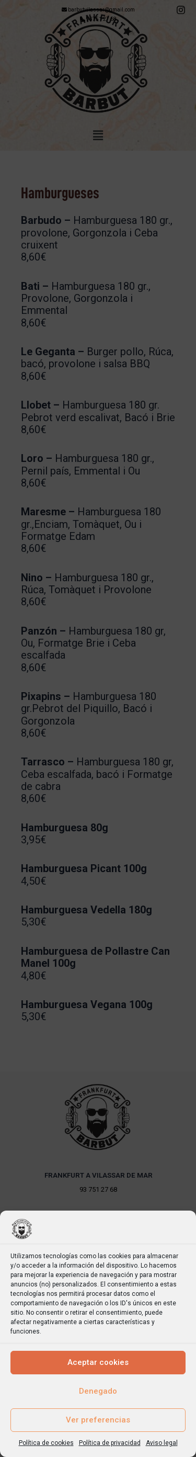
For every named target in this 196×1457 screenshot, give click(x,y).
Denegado (98, 1391)
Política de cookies (46, 1443)
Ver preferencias (98, 1420)
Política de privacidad (110, 1443)
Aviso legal (162, 1443)
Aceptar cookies (98, 1362)
